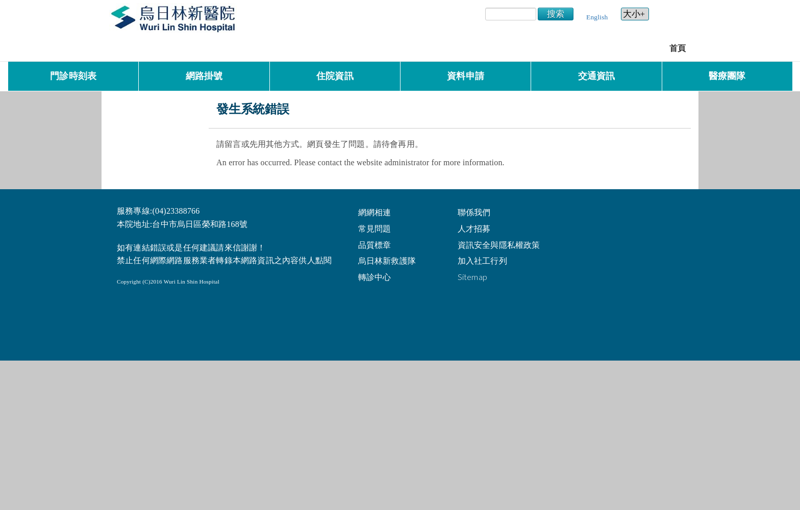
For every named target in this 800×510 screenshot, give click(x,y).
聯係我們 (474, 212)
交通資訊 (596, 76)
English (597, 17)
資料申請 (465, 76)
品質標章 (374, 244)
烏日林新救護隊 (387, 260)
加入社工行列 (482, 260)
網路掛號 (204, 76)
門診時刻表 (73, 76)
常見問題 (374, 228)
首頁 (677, 48)
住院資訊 (335, 76)
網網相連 (374, 212)
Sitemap (472, 277)
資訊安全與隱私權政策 (499, 244)
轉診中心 (374, 277)
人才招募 (474, 228)
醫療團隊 (727, 76)
